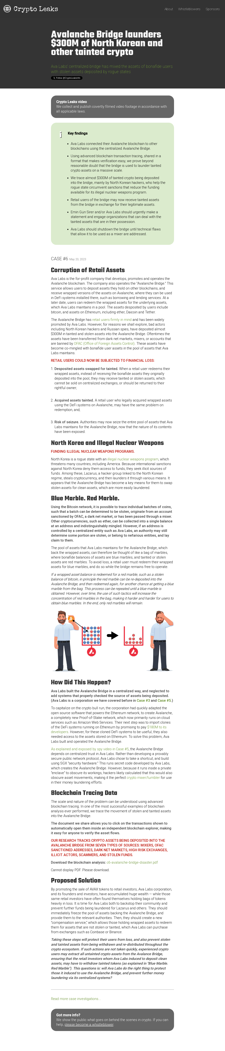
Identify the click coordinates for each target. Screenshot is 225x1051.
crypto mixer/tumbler (143, 778)
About (169, 9)
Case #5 (164, 700)
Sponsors (213, 9)
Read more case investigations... (76, 999)
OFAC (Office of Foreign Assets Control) (104, 343)
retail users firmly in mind (112, 320)
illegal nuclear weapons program (132, 459)
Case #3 (143, 700)
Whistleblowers (189, 9)
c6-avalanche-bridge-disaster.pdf (132, 862)
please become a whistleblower (89, 1024)
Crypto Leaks (36, 9)
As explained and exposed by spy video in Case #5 (90, 749)
